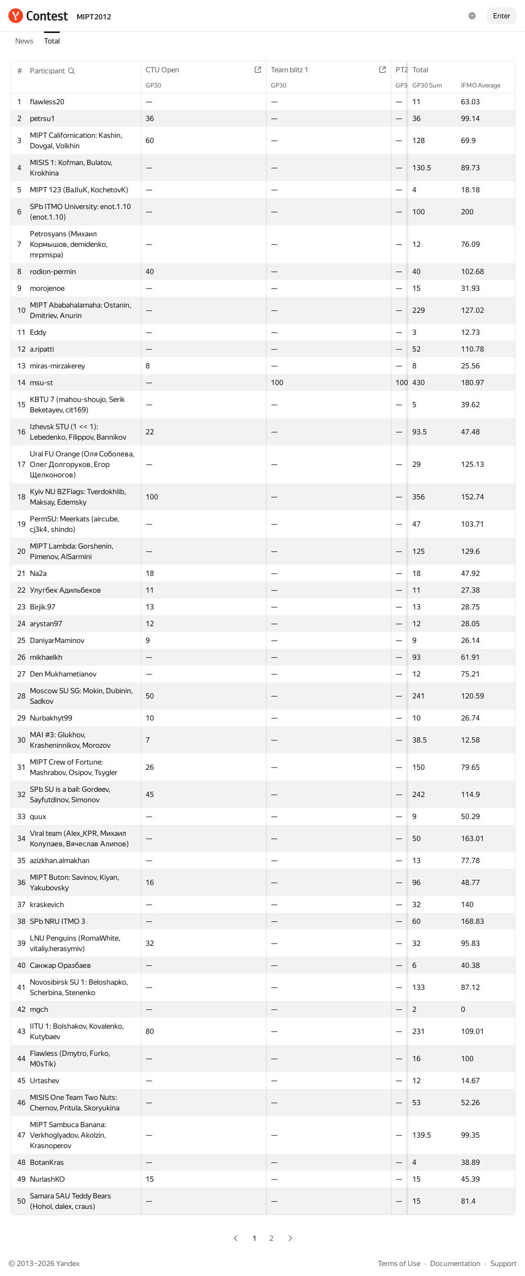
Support (503, 1263)
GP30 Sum (432, 85)
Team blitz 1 (295, 69)
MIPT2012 (93, 17)
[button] (52, 71)
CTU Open (168, 69)
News (24, 41)
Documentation (455, 1263)
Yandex (68, 1263)
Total (52, 41)
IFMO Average (486, 85)
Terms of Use (399, 1263)
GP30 (159, 85)
